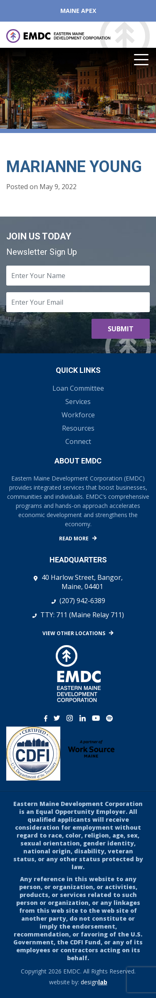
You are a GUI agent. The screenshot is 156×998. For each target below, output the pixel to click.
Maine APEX (78, 11)
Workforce (78, 414)
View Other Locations (73, 633)
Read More (74, 538)
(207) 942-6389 (82, 600)
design (94, 982)
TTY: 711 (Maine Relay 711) (82, 614)
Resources (78, 428)
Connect (78, 441)
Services (78, 401)
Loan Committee (78, 388)
